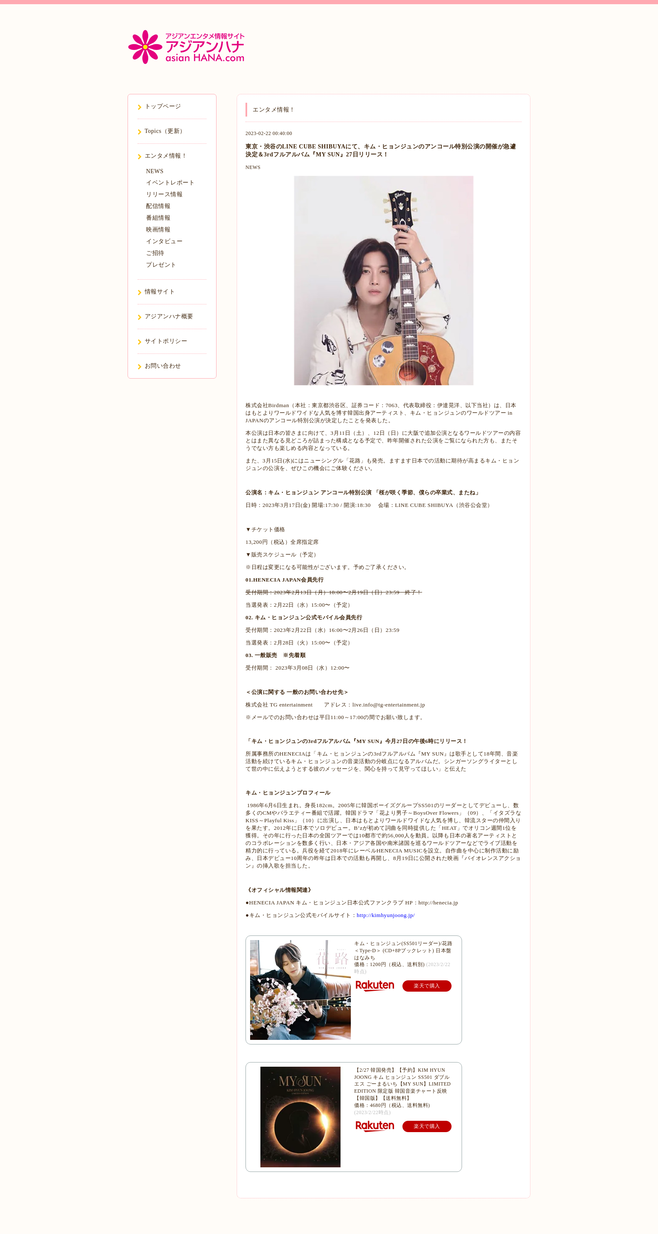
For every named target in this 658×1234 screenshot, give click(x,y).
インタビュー (164, 241)
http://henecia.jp (438, 902)
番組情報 (158, 218)
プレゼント (161, 265)
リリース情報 (164, 194)
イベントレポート (170, 182)
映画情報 (158, 229)
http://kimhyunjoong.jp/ (386, 915)
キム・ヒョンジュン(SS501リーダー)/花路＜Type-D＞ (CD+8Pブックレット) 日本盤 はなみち (403, 950)
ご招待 (155, 253)
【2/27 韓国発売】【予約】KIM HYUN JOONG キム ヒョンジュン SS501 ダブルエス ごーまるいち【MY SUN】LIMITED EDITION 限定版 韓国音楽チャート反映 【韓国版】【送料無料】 (402, 1084)
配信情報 (158, 206)
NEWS (253, 167)
